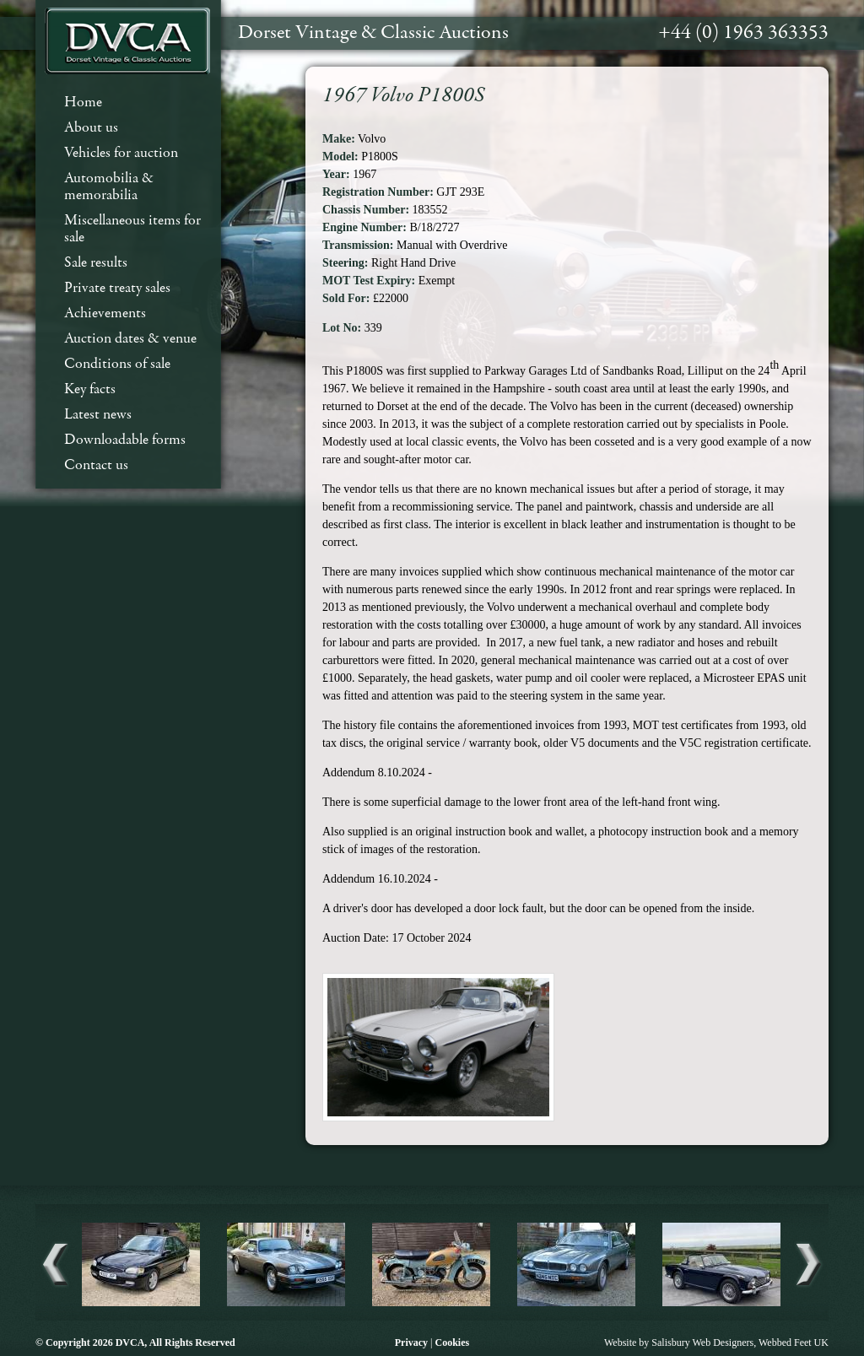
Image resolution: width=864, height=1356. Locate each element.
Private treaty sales (117, 288)
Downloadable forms (125, 440)
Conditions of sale (117, 364)
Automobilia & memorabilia (109, 187)
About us (91, 127)
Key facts (90, 389)
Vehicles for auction (121, 153)
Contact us (96, 465)
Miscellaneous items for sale (132, 229)
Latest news (98, 414)
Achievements (105, 313)
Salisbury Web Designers (702, 1342)
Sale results (95, 262)
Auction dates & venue (130, 338)
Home (83, 102)
